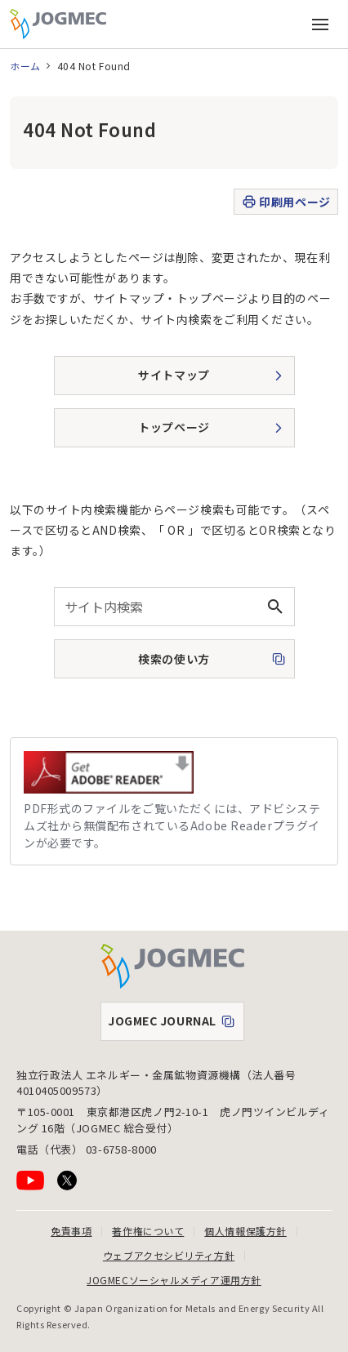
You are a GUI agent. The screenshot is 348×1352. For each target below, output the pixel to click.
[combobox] (174, 606)
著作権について (148, 1231)
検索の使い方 (143, 664)
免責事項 (71, 1231)
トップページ (173, 427)
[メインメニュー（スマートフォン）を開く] (320, 24)
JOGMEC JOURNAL (175, 1024)
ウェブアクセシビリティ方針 (168, 1255)
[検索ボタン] (275, 606)
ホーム (25, 66)
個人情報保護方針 (245, 1231)
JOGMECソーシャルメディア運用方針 (174, 1280)
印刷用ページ (285, 202)
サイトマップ (173, 375)
